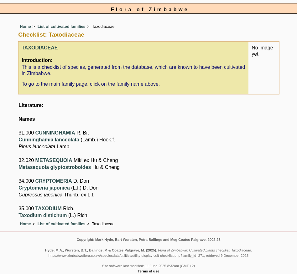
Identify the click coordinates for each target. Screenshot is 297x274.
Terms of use (148, 271)
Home (25, 26)
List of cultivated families (62, 26)
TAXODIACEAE (40, 47)
